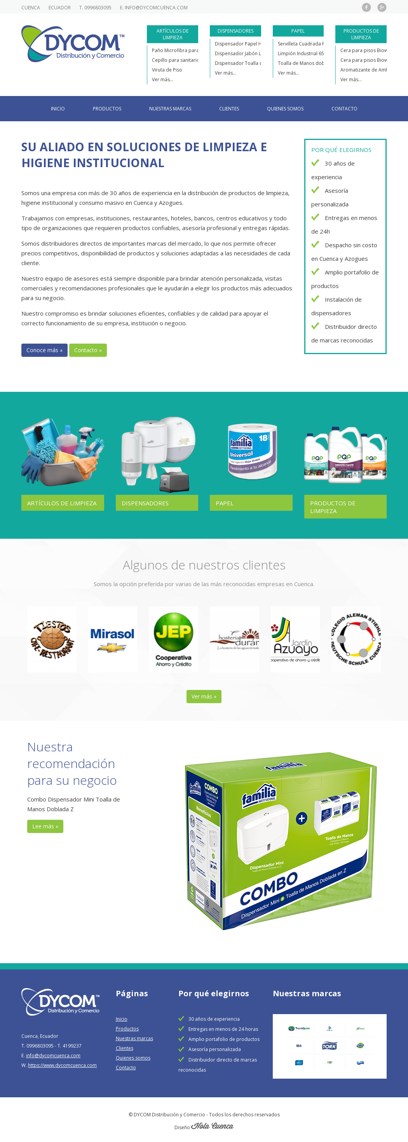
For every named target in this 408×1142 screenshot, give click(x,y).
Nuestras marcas (170, 108)
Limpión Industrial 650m (304, 53)
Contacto (344, 108)
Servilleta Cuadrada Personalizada (316, 43)
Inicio (58, 108)
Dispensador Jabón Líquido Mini (250, 53)
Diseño (204, 1124)
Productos (107, 108)
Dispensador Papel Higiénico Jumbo (255, 43)
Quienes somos (285, 108)
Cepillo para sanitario (176, 60)
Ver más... (162, 79)
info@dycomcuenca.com (156, 7)
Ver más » (204, 693)
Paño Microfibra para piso (181, 50)
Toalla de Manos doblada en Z (311, 63)
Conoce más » (44, 350)
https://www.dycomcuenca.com (62, 1062)
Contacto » (88, 350)
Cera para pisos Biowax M (369, 60)
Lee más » (45, 823)
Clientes (229, 108)
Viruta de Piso (167, 69)
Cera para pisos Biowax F (368, 50)
